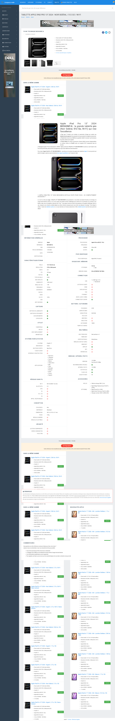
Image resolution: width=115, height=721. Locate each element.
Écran (4, 22)
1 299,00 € (107, 602)
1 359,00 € (61, 95)
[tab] (9, 11)
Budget (5, 15)
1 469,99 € (61, 230)
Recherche (23, 2)
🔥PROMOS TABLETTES (66, 2)
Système (5, 46)
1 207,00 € (61, 635)
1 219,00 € (107, 701)
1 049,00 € (107, 622)
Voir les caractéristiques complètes (63, 52)
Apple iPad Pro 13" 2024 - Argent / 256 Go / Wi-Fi (45, 87)
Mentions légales (76, 719)
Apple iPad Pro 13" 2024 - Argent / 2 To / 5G (43, 664)
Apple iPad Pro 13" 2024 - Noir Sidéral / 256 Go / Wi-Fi (46, 105)
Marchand (6, 30)
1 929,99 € (61, 596)
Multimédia (6, 50)
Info (4, 11)
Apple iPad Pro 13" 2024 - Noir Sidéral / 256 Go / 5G (46, 627)
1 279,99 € (61, 114)
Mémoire (5, 38)
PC (44, 2)
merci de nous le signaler (105, 497)
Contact (69, 719)
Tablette (56, 2)
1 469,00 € (107, 520)
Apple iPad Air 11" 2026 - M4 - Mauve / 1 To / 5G (91, 674)
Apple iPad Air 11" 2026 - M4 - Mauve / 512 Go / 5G (92, 693)
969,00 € (107, 561)
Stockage (5, 34)
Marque (5, 26)
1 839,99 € (61, 503)
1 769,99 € (61, 673)
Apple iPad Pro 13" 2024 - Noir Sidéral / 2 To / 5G (45, 683)
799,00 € (107, 643)
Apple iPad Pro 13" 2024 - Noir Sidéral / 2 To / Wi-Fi (45, 567)
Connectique (6, 42)
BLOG (75, 2)
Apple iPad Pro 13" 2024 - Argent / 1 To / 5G (43, 646)
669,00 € (107, 663)
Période (5, 18)
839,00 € (107, 582)
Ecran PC (50, 2)
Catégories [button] (30, 2)
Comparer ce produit (30, 34)
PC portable (39, 2)
